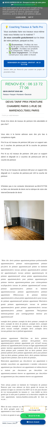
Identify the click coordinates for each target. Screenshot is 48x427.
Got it (30, 17)
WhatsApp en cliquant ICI (24, 4)
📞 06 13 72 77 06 (33, 416)
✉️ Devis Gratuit (33, 422)
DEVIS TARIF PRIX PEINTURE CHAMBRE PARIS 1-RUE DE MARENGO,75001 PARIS (24, 106)
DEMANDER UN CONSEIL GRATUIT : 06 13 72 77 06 (23, 63)
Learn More (21, 17)
